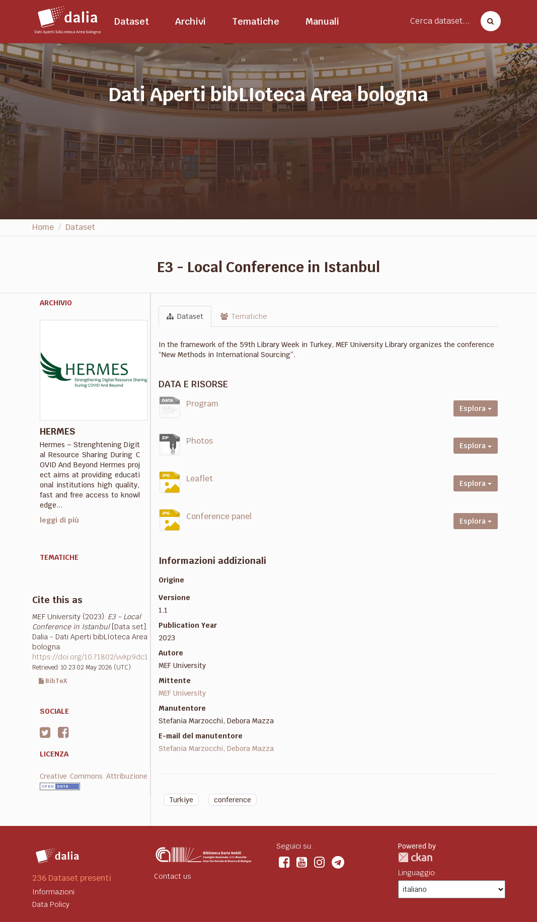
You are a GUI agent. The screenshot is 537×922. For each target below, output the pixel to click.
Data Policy (50, 904)
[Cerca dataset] (488, 21)
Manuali (322, 21)
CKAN (415, 857)
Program (202, 403)
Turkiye (181, 800)
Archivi (190, 21)
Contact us (172, 876)
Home (43, 227)
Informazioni (53, 892)
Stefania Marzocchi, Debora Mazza (216, 748)
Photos (199, 441)
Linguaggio (416, 873)
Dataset (131, 21)
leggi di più (59, 520)
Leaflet (199, 478)
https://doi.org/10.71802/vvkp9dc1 (90, 657)
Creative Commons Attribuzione (93, 776)
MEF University (182, 693)
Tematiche (255, 21)
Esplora (475, 408)
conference (232, 800)
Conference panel (219, 516)
